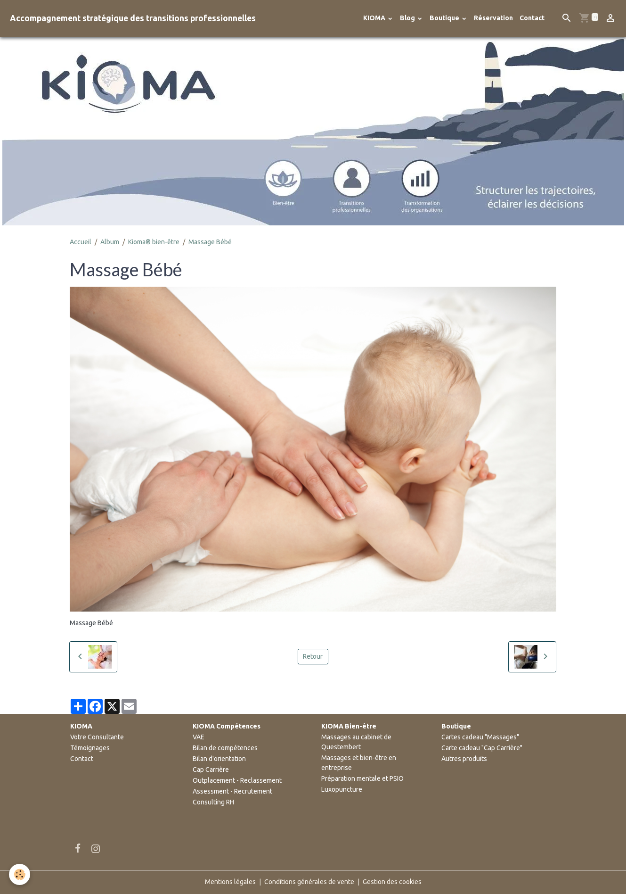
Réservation (493, 18)
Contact (532, 18)
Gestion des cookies (392, 882)
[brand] (133, 18)
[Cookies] (20, 874)
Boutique (445, 18)
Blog (408, 18)
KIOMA (375, 18)
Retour (313, 656)
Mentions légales (230, 882)
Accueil (80, 242)
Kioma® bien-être (153, 242)
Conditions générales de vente (309, 882)
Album (109, 242)
